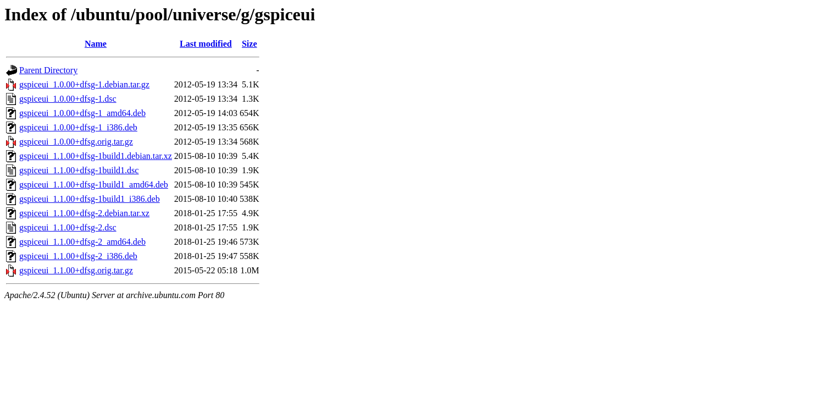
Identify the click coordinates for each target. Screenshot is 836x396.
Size (249, 43)
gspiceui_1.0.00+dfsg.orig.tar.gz (76, 141)
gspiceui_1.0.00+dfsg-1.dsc (68, 98)
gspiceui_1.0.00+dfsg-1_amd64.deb (82, 113)
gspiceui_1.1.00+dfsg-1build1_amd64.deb (93, 184)
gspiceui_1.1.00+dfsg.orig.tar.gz (76, 270)
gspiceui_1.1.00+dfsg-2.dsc (68, 227)
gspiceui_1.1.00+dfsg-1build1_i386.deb (89, 199)
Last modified (206, 43)
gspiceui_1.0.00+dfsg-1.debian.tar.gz (84, 84)
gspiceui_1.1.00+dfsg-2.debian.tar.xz (84, 213)
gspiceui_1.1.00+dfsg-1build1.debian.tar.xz (95, 156)
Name (96, 43)
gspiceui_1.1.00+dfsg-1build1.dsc (79, 170)
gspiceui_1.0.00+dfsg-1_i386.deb (78, 127)
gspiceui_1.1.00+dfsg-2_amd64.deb (82, 241)
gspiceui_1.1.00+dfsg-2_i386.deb (78, 256)
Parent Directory (48, 70)
